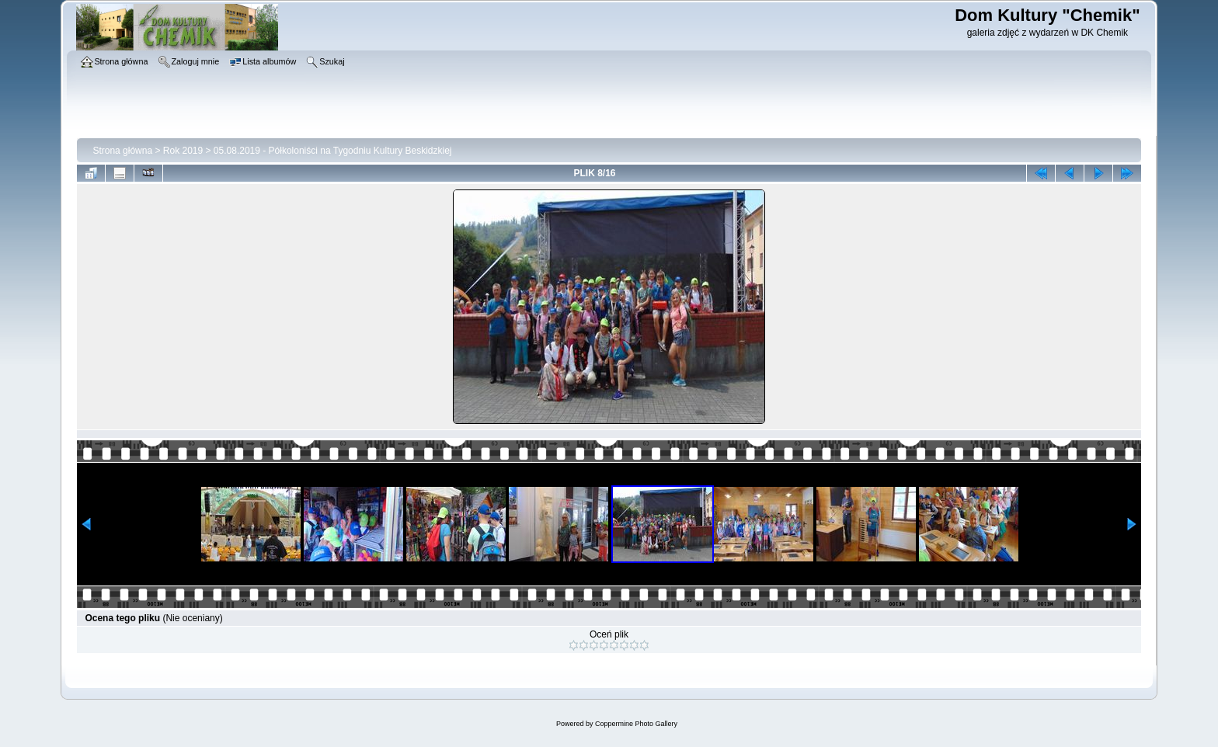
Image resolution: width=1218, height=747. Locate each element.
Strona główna (122, 150)
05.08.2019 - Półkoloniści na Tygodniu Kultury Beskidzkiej (333, 150)
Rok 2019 (183, 150)
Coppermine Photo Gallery (636, 724)
